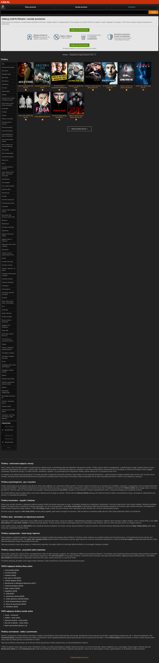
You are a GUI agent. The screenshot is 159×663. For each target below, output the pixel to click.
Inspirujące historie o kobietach (7, 167)
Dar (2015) (63, 490)
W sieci (4, 361)
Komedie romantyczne (8, 199)
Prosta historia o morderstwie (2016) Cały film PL (59, 87)
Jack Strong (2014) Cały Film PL (25, 86)
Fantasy (4, 115)
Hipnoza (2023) (82, 493)
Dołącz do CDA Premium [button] (79, 30)
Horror (3, 163)
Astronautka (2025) (12, 570)
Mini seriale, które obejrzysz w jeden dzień (8, 216)
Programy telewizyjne (7, 282)
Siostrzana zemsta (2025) (15, 596)
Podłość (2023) (129, 488)
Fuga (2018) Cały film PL (42, 116)
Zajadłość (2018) (11, 591)
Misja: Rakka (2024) (139, 526)
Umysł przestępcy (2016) (14, 586)
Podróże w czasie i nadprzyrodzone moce (8, 253)
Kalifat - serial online (12, 618)
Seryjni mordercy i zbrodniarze (7, 320)
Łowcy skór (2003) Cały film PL (25, 116)
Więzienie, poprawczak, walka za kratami (8, 383)
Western (4, 375)
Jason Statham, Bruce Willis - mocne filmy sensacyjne (8, 173)
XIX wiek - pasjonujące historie (8, 402)
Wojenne (4, 387)
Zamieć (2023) (114, 637)
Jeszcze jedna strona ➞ (78, 129)
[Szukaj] (74, 12)
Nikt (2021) (28, 526)
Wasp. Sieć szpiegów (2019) (37, 539)
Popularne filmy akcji (7, 261)
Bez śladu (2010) (29, 511)
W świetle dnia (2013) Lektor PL (109, 86)
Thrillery (4, 344)
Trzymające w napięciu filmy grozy (8, 357)
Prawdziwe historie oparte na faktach (9, 274)
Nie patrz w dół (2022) (13, 578)
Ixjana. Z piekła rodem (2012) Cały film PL (76, 116)
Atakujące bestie (6, 74)
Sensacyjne (5, 309)
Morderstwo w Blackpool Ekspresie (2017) (20, 583)
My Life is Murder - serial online (16, 623)
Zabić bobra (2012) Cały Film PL (143, 86)
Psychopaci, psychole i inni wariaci (8, 293)
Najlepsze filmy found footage (7, 234)
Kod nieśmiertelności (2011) (16, 601)
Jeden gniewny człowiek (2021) (17, 599)
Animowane (5, 70)
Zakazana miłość (6, 406)
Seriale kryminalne (7, 316)
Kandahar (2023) (12, 607)
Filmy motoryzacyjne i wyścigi (8, 140)
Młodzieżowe (5, 223)
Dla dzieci (4, 87)
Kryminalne (5, 206)
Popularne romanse (7, 265)
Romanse (4, 297)
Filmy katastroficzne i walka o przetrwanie (7, 135)
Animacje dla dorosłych (8, 67)
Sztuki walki (5, 330)
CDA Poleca (5, 84)
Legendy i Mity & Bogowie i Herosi (9, 210)
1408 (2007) (10, 594)
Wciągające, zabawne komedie (8, 371)
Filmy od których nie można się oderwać (7, 145)
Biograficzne (5, 81)
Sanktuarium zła (28, 649)
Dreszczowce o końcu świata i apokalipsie (8, 104)
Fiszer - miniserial (11, 615)
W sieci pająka (127, 539)
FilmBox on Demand (7, 118)
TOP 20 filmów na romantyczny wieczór (7, 339)
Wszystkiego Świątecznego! (6, 391)
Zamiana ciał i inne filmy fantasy (8, 410)
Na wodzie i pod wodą (8, 227)
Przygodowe (5, 285)
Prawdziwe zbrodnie (7, 279)
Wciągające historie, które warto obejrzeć (9, 365)
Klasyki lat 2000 (6, 189)
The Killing (40, 508)
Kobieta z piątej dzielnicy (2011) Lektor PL (93, 86)
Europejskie (5, 108)
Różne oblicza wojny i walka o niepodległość (8, 302)
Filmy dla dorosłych (7, 127)
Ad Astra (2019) (57, 556)
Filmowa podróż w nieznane (7, 123)
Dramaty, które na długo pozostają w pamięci (8, 99)
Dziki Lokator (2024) (12, 588)
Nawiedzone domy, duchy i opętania (9, 245)
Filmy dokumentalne (7, 130)
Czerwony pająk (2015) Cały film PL (59, 116)
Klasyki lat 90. (5, 192)
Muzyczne (4, 220)
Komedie (4, 196)
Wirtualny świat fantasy (8, 378)
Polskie (4, 258)
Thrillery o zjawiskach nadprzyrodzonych (7, 348)
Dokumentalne (6, 91)
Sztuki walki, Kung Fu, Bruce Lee (8, 334)
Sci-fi (3, 306)
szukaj (153, 12)
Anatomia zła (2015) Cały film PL (42, 86)
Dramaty (4, 94)
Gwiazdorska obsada (7, 156)
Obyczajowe (5, 249)
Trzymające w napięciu (8, 353)
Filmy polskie (5, 149)
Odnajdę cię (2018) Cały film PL (76, 86)
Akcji (3, 64)
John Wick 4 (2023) (20, 523)
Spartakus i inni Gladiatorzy (6, 326)
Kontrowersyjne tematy (8, 203)
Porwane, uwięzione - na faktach (8, 269)
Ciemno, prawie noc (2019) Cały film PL (126, 86)
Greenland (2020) (7, 637)
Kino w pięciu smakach (8, 186)
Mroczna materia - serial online (16, 620)
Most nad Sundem (74, 506)
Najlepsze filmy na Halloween (7, 240)
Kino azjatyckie (6, 182)
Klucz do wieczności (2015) (16, 604)
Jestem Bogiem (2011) (13, 580)
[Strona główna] (5, 2)
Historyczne (5, 160)
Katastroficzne (6, 179)
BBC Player (5, 77)
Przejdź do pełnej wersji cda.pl (79, 657)
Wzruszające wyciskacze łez (8, 396)
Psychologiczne (6, 289)
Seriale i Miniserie (6, 313)
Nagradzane (5, 230)
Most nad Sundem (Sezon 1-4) (16, 625)
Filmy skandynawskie (7, 153)
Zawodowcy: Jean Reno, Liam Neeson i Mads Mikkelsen (8, 416)
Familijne (4, 112)
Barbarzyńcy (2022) (8, 649)
